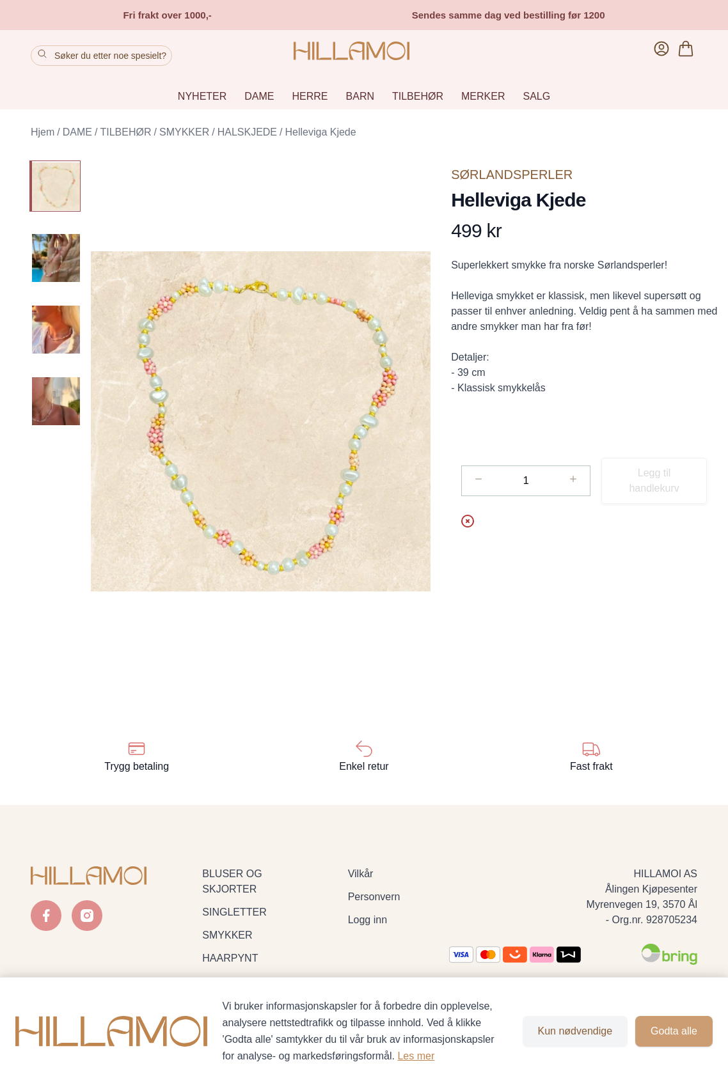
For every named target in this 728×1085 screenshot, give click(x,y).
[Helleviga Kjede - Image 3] (55, 329)
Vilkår (361, 873)
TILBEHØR (417, 96)
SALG (536, 96)
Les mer (415, 1055)
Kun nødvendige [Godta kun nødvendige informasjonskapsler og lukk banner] (575, 1031)
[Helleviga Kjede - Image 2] (55, 257)
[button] (261, 421)
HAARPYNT (230, 958)
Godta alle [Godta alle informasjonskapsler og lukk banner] (674, 1031)
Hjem (42, 132)
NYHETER (202, 96)
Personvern (374, 896)
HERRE (310, 96)
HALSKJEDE (247, 132)
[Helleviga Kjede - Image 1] (55, 186)
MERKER (483, 96)
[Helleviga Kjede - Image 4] (55, 400)
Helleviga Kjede (320, 132)
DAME (259, 96)
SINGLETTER (234, 912)
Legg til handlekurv (654, 480)
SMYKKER (184, 132)
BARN (360, 96)
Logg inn (367, 919)
